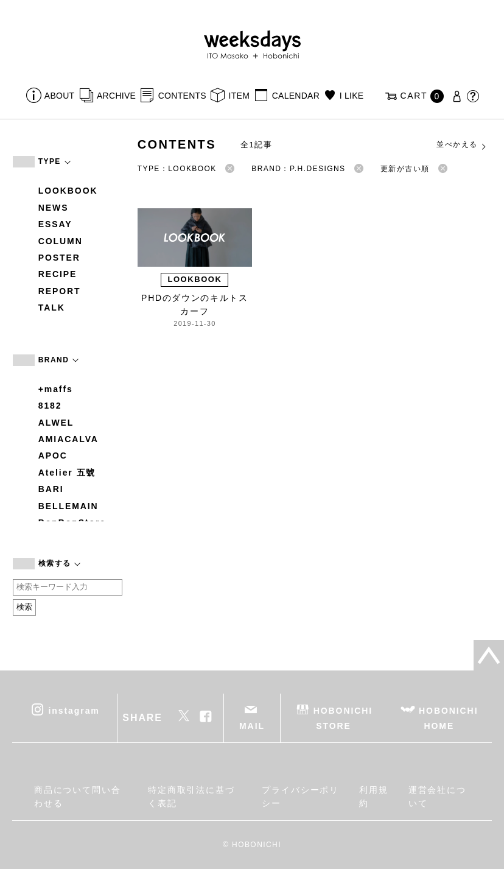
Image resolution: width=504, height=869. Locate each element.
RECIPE (57, 274)
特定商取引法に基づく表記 (191, 796)
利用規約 (373, 796)
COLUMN (60, 241)
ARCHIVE (116, 95)
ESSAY (55, 224)
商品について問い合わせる (77, 796)
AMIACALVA (68, 439)
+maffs (55, 389)
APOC (53, 455)
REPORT (59, 291)
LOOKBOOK (68, 190)
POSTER (59, 257)
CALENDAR (296, 95)
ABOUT (59, 95)
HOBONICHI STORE (343, 717)
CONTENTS (182, 95)
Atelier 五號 (67, 472)
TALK (51, 307)
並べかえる (462, 145)
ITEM (239, 95)
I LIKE (352, 95)
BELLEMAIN (68, 506)
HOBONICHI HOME (448, 717)
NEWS (53, 208)
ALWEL (56, 422)
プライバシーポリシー (300, 796)
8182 (50, 405)
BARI (51, 489)
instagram (74, 710)
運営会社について (437, 796)
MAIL (252, 726)
